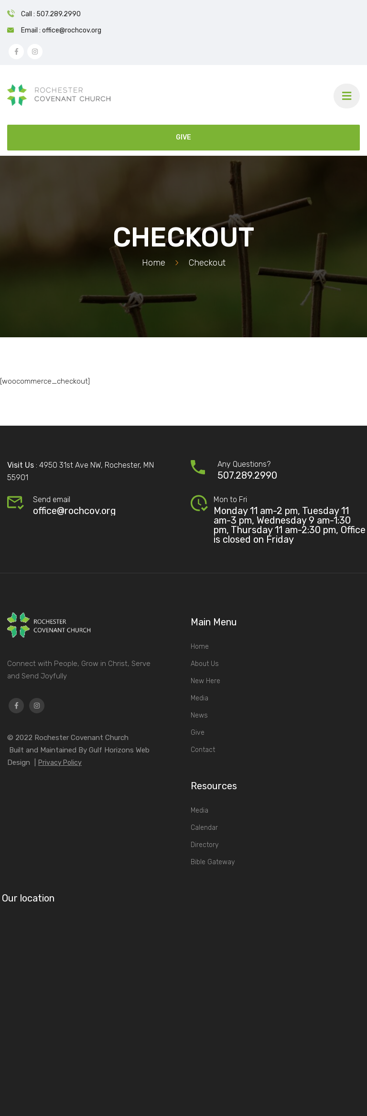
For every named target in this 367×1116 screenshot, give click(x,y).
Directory (204, 845)
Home (153, 263)
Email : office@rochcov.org (61, 30)
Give (198, 733)
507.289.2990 (247, 475)
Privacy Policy (60, 763)
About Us (205, 664)
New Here (205, 681)
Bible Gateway (213, 862)
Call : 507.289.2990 (51, 14)
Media (199, 698)
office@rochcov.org (74, 510)
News (199, 715)
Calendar (204, 828)
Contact (203, 750)
